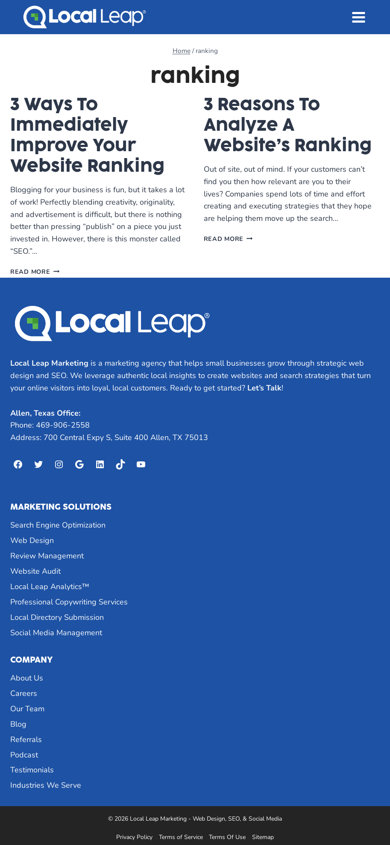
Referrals (26, 739)
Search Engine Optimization (58, 525)
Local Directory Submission (57, 617)
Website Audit (35, 571)
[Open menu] (358, 17)
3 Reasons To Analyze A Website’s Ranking (288, 125)
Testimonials (32, 770)
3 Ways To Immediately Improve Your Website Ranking (87, 135)
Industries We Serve (45, 785)
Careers (23, 693)
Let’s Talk (264, 388)
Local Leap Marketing (49, 363)
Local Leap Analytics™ (49, 586)
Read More (34, 271)
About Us (26, 678)
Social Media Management (56, 633)
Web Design (32, 540)
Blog (18, 724)
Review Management (47, 556)
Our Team (27, 709)
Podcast (24, 755)
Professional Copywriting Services (69, 602)
